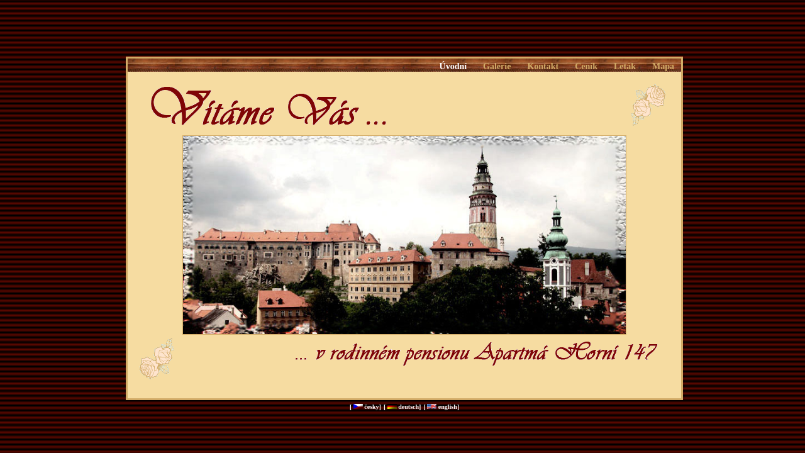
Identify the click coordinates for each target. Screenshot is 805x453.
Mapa (663, 66)
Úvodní (453, 66)
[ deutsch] (402, 406)
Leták (625, 66)
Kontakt (542, 66)
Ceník (586, 66)
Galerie (497, 66)
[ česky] (365, 406)
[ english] (441, 406)
